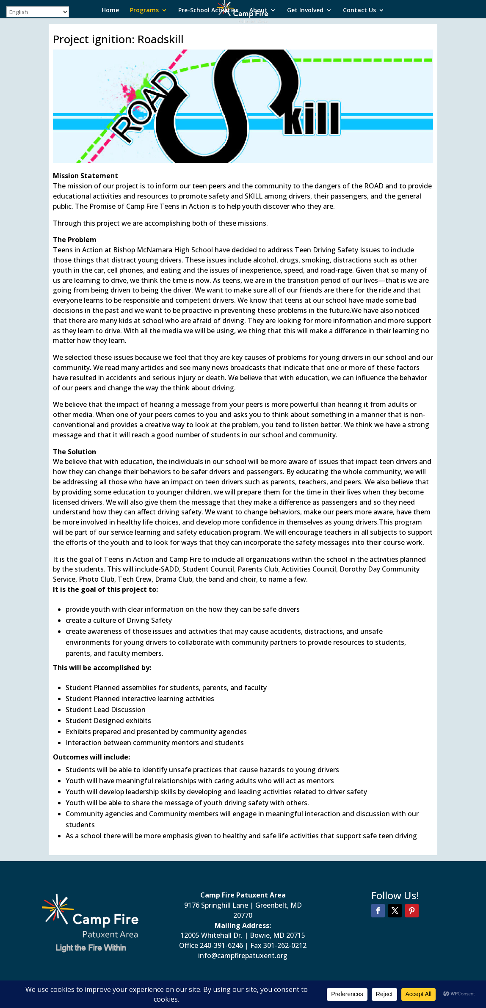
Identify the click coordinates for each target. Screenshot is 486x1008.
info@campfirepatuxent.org (242, 955)
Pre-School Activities (208, 10)
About (258, 10)
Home (110, 10)
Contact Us (359, 10)
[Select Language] (37, 11)
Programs (144, 10)
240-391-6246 (221, 945)
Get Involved (305, 10)
